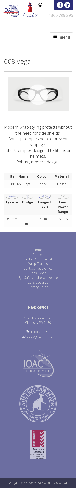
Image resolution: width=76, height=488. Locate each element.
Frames (38, 254)
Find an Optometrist (38, 259)
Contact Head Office (38, 268)
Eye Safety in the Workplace (38, 277)
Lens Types (38, 273)
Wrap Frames (38, 263)
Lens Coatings (38, 282)
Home (38, 250)
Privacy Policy (38, 287)
